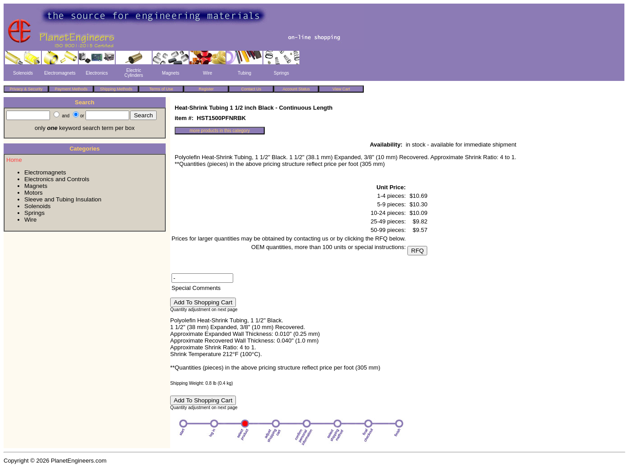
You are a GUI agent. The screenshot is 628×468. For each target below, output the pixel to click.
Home (14, 159)
